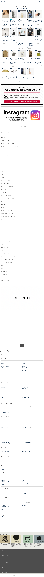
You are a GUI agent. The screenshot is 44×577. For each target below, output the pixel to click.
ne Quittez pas (25, 483)
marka (2, 363)
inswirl (23, 409)
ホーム (2, 550)
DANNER (3, 387)
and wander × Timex (27, 451)
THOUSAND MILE (5, 481)
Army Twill (24, 367)
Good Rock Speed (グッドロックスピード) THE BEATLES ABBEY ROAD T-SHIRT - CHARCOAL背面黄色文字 (30, 42)
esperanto (3, 436)
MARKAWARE (25, 362)
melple (23, 366)
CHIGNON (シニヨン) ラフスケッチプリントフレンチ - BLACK (38, 39)
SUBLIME (3, 397)
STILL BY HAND (4, 362)
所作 (2, 408)
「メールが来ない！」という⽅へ (22, 105)
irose (23, 408)
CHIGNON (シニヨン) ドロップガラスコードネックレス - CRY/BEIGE (5, 21)
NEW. (2, 509)
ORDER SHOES (25, 461)
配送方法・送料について (5, 557)
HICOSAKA (24, 399)
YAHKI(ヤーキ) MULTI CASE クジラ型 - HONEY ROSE (30, 79)
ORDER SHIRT (4, 461)
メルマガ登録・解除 (4, 560)
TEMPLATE (3, 492)
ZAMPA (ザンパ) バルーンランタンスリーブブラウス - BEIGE (5, 79)
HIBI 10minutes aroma (6, 517)
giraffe (2, 460)
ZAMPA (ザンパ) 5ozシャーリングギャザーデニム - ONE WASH (22, 79)
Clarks (2, 388)
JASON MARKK (4, 519)
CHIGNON (24, 502)
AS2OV (2, 409)
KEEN (2, 493)
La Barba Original (26, 371)
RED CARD (24, 370)
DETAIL (2, 443)
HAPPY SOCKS (4, 427)
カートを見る (3, 569)
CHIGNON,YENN (5, 480)
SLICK (23, 363)
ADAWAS (3, 484)
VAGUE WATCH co (5, 451)
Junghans (3, 452)
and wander (3, 367)
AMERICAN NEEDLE (26, 397)
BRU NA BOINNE (5, 373)
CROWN (24, 493)
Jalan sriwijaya (25, 390)
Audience (3, 370)
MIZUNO (3, 390)
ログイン (2, 567)
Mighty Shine (4, 399)
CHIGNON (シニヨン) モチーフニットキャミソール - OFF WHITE (22, 21)
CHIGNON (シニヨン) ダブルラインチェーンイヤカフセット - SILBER (5, 39)
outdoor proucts (4, 502)
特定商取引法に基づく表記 (5, 562)
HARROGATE (25, 387)
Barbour (3, 371)
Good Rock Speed (26, 481)
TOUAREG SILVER (26, 442)
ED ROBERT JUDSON (6, 412)
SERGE (2, 483)
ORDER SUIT (25, 460)
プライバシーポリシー (4, 572)
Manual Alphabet (5, 366)
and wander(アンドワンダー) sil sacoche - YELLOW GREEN (38, 61)
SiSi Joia (3, 505)
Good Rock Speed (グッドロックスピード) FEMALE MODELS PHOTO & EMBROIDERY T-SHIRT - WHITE (21, 42)
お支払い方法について (4, 555)
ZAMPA (23, 480)
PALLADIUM (25, 388)
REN (2, 406)
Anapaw (3, 469)
